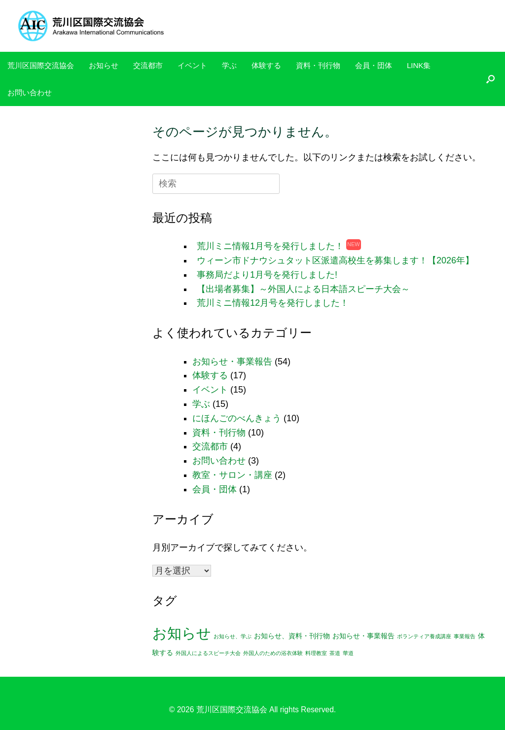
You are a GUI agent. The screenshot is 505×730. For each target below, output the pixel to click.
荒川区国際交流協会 (40, 65)
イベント (192, 65)
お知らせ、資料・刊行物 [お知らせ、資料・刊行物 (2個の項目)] (292, 636)
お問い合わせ (29, 92)
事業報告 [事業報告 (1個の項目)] (464, 636)
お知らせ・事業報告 (232, 361)
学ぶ (229, 65)
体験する (266, 65)
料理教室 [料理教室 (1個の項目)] (316, 653)
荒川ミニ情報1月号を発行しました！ (270, 246)
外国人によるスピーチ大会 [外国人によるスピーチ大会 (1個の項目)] (208, 653)
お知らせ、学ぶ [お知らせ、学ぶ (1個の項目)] (233, 636)
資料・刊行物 (318, 65)
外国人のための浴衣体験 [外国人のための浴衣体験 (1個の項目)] (273, 653)
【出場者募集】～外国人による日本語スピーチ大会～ (303, 289)
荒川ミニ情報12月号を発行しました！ (273, 303)
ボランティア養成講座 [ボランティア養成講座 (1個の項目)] (424, 636)
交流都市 (148, 65)
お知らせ (103, 65)
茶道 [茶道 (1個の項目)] (334, 653)
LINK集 (419, 65)
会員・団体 (373, 65)
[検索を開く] (490, 79)
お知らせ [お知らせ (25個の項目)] (181, 633)
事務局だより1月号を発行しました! (267, 275)
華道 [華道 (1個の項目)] (348, 653)
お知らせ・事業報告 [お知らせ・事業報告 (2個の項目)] (363, 636)
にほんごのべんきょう (236, 418)
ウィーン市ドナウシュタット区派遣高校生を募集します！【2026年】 (335, 260)
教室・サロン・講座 (232, 475)
